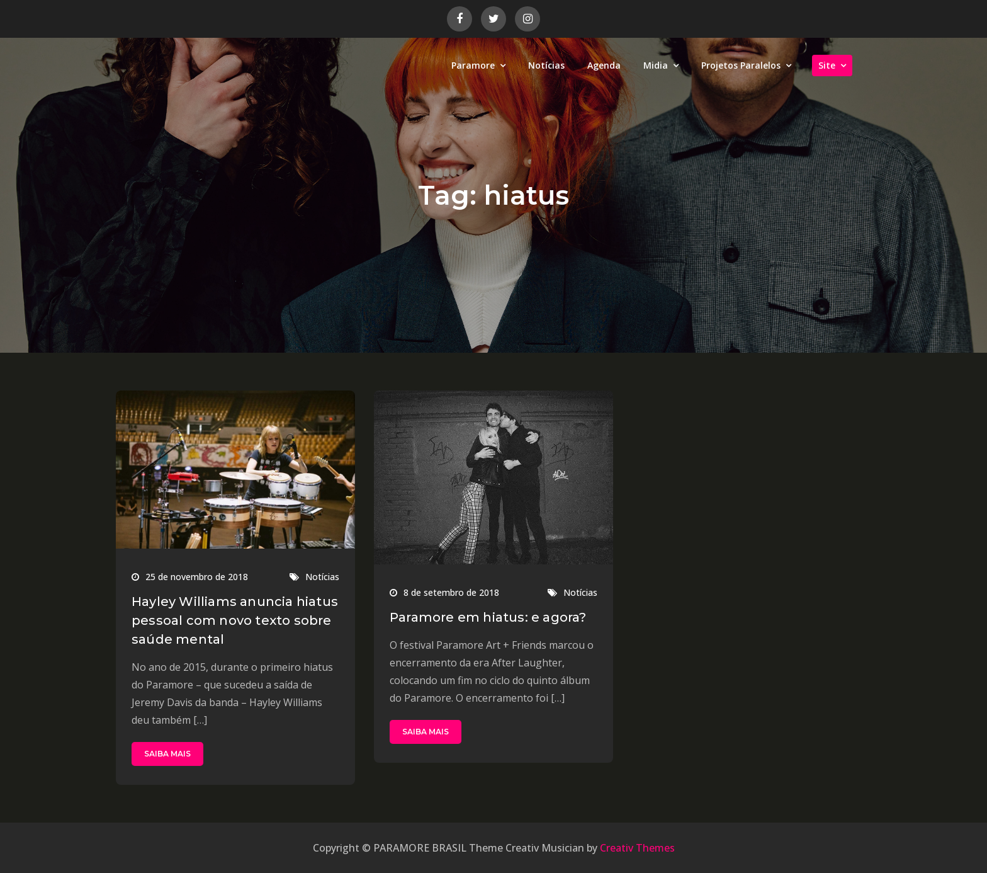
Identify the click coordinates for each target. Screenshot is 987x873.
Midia (655, 65)
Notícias (546, 65)
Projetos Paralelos (741, 65)
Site (826, 65)
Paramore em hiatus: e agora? (488, 617)
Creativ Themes (637, 848)
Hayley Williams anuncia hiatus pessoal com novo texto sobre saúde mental (235, 620)
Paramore (473, 65)
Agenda (604, 65)
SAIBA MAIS (167, 753)
